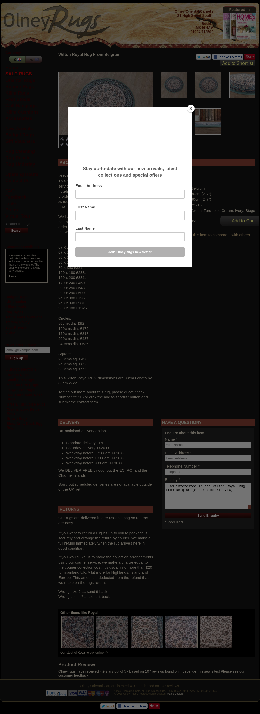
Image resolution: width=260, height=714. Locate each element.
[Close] (191, 108)
